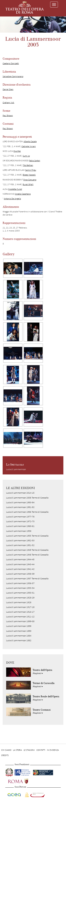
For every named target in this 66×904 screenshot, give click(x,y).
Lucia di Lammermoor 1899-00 (20, 621)
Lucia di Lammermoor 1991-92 (20, 507)
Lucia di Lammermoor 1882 (18, 640)
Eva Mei (17, 151)
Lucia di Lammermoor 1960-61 (20, 526)
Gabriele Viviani (28, 146)
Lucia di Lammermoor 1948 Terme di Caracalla (27, 554)
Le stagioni (29, 750)
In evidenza (53, 750)
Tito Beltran (28, 165)
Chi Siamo (6, 750)
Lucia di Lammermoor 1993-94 (20, 502)
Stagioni (38, 673)
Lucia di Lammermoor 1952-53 (20, 540)
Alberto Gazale (30, 141)
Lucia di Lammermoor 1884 (18, 635)
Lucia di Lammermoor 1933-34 (20, 588)
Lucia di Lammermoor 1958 (18, 531)
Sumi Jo (26, 155)
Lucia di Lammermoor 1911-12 (20, 616)
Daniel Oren (8, 89)
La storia (17, 750)
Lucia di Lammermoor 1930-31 (20, 592)
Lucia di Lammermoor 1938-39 (20, 573)
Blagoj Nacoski (29, 174)
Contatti (40, 750)
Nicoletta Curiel (15, 189)
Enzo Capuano (29, 179)
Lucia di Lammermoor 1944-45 (20, 559)
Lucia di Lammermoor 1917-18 (20, 607)
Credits (5, 755)
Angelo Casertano (23, 194)
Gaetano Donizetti (11, 63)
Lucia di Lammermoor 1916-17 (20, 611)
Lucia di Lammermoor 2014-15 (20, 492)
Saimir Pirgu (30, 170)
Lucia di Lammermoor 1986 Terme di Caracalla (27, 512)
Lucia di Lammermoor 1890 (18, 631)
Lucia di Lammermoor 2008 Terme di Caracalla (27, 497)
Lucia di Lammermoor (16, 469)
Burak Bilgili (28, 184)
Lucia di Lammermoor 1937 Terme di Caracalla (27, 578)
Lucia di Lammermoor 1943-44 (20, 564)
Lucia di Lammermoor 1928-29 (20, 597)
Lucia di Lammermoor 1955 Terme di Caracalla (27, 535)
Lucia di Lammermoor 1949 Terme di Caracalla (27, 550)
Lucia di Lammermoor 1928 (18, 602)
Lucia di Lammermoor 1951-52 (20, 545)
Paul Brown (8, 115)
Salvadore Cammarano (13, 76)
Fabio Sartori (34, 160)
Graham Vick (8, 102)
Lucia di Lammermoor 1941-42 (20, 569)
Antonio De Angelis (12, 198)
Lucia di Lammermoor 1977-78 (20, 516)
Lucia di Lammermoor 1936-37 (20, 583)
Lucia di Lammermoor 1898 (18, 626)
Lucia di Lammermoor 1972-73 (20, 521)
